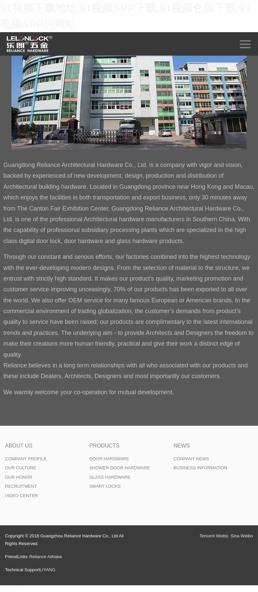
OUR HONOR (18, 477)
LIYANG (47, 569)
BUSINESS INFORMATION (200, 467)
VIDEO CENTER (21, 495)
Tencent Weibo (214, 535)
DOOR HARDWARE (109, 458)
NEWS (182, 446)
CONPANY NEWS (191, 458)
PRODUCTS (104, 446)
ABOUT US (19, 446)
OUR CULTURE (20, 467)
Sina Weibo (242, 535)
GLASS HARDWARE (109, 477)
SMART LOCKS (105, 486)
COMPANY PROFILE (26, 458)
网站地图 (8, 588)
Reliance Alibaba (45, 556)
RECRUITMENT (21, 486)
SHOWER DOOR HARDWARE (119, 467)
